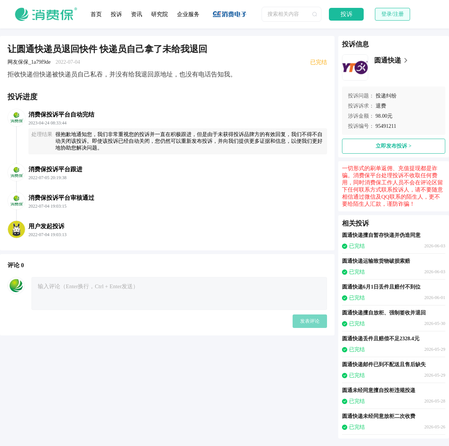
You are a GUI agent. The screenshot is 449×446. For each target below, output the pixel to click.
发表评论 (310, 321)
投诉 (116, 14)
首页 (96, 14)
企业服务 (188, 14)
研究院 (159, 14)
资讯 (136, 14)
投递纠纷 (386, 96)
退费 (381, 106)
